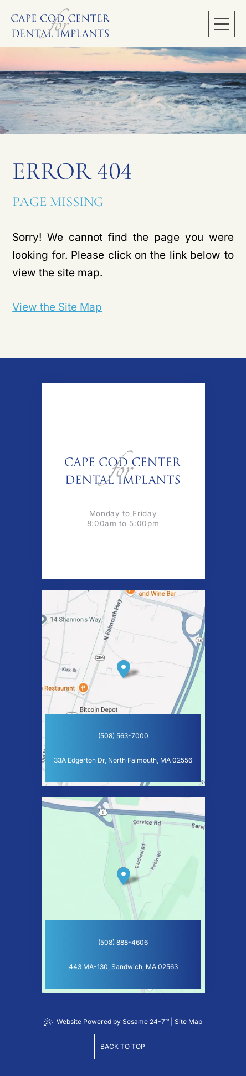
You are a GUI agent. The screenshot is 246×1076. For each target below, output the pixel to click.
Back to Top (122, 1046)
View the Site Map (57, 307)
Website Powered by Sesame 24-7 (106, 1021)
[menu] (221, 24)
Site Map (188, 1021)
